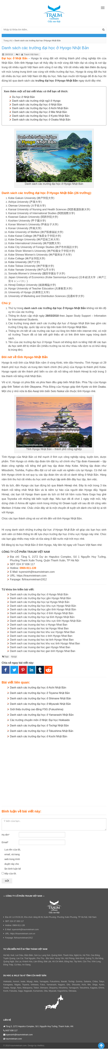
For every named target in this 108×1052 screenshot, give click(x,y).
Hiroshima (63, 988)
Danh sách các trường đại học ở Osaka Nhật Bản (41, 119)
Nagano (61, 984)
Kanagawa (8, 984)
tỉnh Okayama (32, 386)
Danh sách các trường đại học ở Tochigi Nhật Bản (39, 725)
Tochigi (71, 981)
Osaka (6, 988)
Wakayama (27, 988)
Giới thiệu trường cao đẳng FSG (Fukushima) (36, 709)
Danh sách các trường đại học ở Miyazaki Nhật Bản (40, 703)
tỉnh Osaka (99, 386)
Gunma (79, 981)
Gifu (68, 984)
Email (5, 842)
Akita (36, 981)
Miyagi (29, 981)
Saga (20, 991)
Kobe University (17, 262)
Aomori (16, 981)
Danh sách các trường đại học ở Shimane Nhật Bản (40, 698)
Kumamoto (38, 991)
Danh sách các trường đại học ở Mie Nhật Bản (39, 112)
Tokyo (101, 981)
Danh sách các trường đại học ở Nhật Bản (37, 104)
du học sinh (15, 346)
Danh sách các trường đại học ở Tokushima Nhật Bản (41, 731)
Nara (19, 988)
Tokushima (84, 988)
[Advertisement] (54, 771)
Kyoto (101, 984)
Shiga (94, 984)
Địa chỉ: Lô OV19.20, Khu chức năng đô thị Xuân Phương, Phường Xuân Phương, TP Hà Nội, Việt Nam (50, 917)
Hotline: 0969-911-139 (15, 925)
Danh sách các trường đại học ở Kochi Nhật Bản (38, 736)
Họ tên (5, 834)
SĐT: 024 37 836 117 (14, 921)
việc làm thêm (88, 67)
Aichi (84, 984)
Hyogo (14, 656)
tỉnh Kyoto (82, 386)
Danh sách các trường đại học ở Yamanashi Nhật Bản (42, 714)
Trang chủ (7, 40)
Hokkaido (7, 981)
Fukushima (55, 981)
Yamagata (44, 981)
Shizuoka (76, 984)
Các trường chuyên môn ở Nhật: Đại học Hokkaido (40, 720)
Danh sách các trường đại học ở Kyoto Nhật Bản (40, 115)
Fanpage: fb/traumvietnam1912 (19, 938)
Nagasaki (28, 991)
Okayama (53, 988)
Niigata (17, 984)
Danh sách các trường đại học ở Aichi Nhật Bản (40, 108)
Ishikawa (35, 984)
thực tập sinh (58, 479)
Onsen (66, 503)
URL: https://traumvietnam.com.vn (20, 933)
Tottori (36, 988)
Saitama (87, 981)
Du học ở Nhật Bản (23, 97)
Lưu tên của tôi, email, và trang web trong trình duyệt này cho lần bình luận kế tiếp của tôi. (12, 861)
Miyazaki (52, 991)
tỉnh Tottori (14, 386)
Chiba (95, 981)
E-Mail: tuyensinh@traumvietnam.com (22, 929)
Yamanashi (51, 984)
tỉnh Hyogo (26, 62)
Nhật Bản (81, 327)
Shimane (44, 988)
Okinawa (72, 991)
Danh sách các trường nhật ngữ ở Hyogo (36, 100)
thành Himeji (64, 485)
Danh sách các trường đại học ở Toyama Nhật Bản (40, 693)
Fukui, (42, 984)
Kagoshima (62, 991)
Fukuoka (13, 991)
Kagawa (93, 988)
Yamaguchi (73, 988)
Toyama (25, 984)
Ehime (101, 988)
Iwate (23, 981)
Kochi (5, 991)
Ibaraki (64, 981)
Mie (89, 984)
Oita (46, 991)
